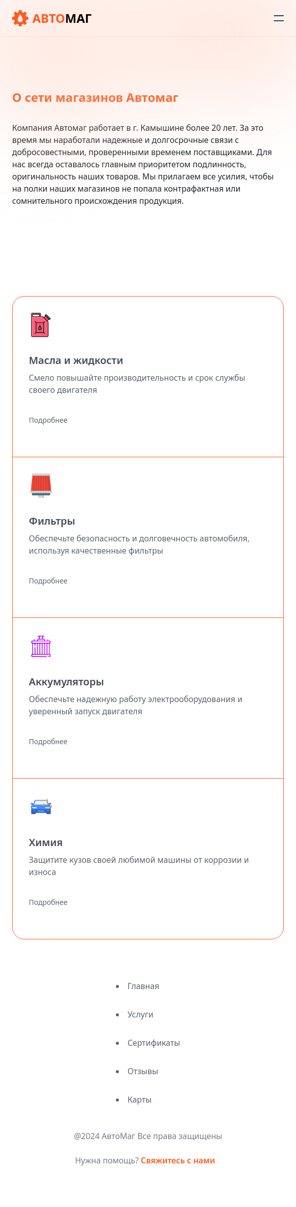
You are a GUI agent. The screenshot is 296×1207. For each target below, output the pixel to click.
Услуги (140, 1014)
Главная (143, 986)
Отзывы (143, 1071)
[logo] (52, 18)
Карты (140, 1099)
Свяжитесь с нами (178, 1160)
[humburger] (279, 18)
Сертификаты (154, 1042)
